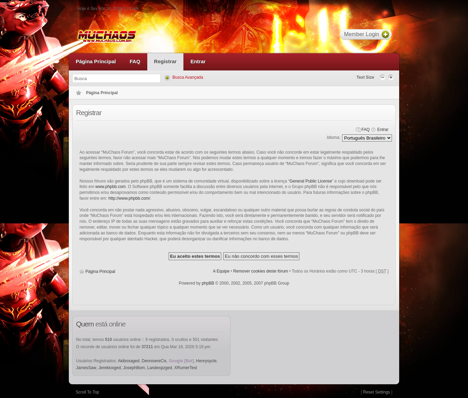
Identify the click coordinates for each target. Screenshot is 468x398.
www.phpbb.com (110, 186)
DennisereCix (154, 360)
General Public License (310, 181)
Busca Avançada (187, 77)
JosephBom (134, 367)
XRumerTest (185, 367)
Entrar (383, 129)
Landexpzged (159, 367)
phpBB (208, 283)
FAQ (365, 129)
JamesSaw (86, 367)
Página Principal (100, 271)
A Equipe (221, 271)
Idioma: (333, 137)
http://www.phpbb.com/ (129, 198)
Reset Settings (376, 392)
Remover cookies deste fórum (260, 271)
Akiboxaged (128, 360)
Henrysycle (206, 360)
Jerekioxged (109, 367)
